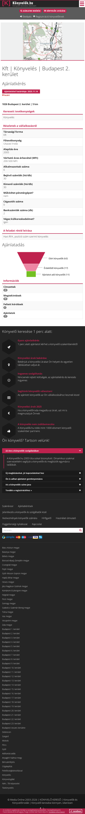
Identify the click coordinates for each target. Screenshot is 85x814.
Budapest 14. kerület (11, 685)
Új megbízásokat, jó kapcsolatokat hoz (25, 473)
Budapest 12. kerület (11, 676)
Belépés (27, 16)
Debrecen (6, 732)
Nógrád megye (8, 594)
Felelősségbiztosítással (12, 770)
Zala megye (7, 624)
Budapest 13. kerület (11, 680)
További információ (57, 812)
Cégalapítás (7, 766)
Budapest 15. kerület (11, 689)
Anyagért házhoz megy (12, 757)
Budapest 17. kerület (11, 697)
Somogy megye (9, 603)
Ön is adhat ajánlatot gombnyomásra (24, 479)
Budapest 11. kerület (11, 672)
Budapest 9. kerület (11, 663)
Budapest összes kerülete (13, 727)
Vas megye (7, 616)
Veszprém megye (9, 620)
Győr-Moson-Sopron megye (14, 573)
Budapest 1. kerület (11, 629)
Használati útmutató (66, 518)
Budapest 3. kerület (11, 637)
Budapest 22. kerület (11, 719)
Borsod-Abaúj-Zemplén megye (15, 560)
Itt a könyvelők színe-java (18, 484)
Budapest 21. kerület (11, 715)
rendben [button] (75, 811)
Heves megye (8, 582)
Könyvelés (6, 775)
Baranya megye (9, 552)
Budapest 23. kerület (11, 723)
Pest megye (7, 599)
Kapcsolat (37, 524)
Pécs (4, 745)
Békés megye (8, 556)
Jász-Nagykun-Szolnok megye (15, 586)
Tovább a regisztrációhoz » (19, 490)
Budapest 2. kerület (11, 633)
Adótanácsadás (9, 753)
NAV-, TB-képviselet (11, 783)
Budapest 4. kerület (11, 642)
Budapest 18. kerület (11, 702)
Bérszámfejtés (8, 762)
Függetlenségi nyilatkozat (14, 524)
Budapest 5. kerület (11, 646)
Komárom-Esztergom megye (14, 590)
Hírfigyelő (46, 518)
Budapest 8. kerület (11, 659)
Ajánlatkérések (25, 506)
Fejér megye (7, 569)
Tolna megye (7, 612)
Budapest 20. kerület (11, 710)
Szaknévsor (7, 506)
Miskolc (5, 740)
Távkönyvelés (8, 787)
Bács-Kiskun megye (10, 547)
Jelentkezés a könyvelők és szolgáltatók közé (24, 512)
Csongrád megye (9, 564)
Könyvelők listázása (56, 11)
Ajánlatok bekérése (32, 11)
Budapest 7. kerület (11, 654)
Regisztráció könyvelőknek (50, 16)
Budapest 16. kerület (11, 693)
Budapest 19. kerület (11, 706)
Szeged (5, 736)
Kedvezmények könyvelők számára (19, 518)
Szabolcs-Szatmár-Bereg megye (16, 607)
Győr (4, 749)
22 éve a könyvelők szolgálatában (22, 450)
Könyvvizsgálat (8, 779)
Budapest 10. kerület (11, 667)
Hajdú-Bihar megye (10, 577)
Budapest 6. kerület (11, 650)
